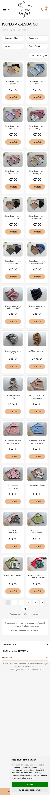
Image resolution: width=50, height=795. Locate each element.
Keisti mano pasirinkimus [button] (30, 790)
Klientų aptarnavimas (15, 651)
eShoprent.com (36, 670)
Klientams (7, 657)
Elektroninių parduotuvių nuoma (19, 670)
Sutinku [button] (30, 784)
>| (25, 608)
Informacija (9, 644)
